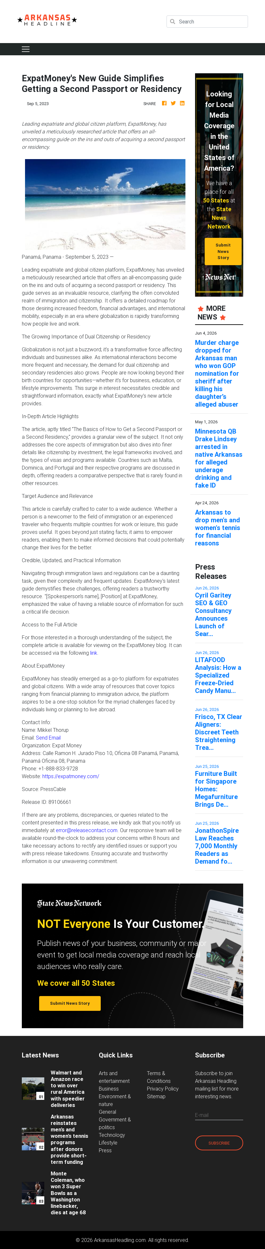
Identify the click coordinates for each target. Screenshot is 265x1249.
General (107, 1112)
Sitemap (156, 1096)
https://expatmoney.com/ (70, 776)
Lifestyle (108, 1142)
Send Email (48, 737)
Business (109, 1088)
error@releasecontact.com (86, 830)
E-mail (202, 1115)
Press (105, 1150)
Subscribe (219, 1143)
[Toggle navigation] (25, 49)
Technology (112, 1135)
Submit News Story (223, 251)
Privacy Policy (163, 1088)
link (93, 653)
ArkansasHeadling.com (120, 1240)
